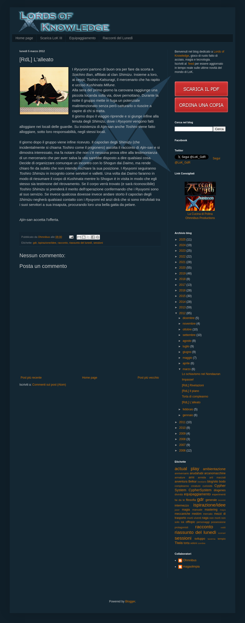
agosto (187, 341)
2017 (183, 285)
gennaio (188, 415)
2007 (183, 445)
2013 (183, 307)
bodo (222, 481)
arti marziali (217, 477)
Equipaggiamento (82, 38)
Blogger (130, 601)
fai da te (180, 499)
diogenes (220, 490)
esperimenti (219, 494)
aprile (187, 363)
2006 (183, 450)
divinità (179, 494)
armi (191, 477)
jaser (177, 509)
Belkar (192, 481)
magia (186, 509)
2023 (183, 250)
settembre (189, 335)
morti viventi (194, 517)
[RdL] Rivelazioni (193, 385)
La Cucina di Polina (200, 214)
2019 (183, 273)
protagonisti (181, 527)
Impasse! (188, 379)
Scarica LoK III (51, 38)
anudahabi (196, 473)
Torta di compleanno (195, 396)
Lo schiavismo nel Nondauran (201, 374)
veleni (193, 543)
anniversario (182, 473)
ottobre (188, 329)
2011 (183, 422)
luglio (186, 346)
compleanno (182, 485)
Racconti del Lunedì (118, 38)
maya (223, 509)
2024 (183, 245)
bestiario (202, 481)
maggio (188, 357)
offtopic (190, 522)
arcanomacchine (215, 473)
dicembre (189, 318)
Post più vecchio (148, 377)
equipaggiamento (197, 494)
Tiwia (179, 543)
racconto (63, 242)
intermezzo (182, 505)
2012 (183, 313)
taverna (211, 538)
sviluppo (200, 538)
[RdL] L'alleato (191, 402)
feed (191, 63)
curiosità (207, 485)
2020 (183, 267)
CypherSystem (199, 490)
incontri (222, 500)
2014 (183, 302)
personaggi (203, 522)
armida (202, 477)
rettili (223, 527)
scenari (222, 533)
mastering (211, 509)
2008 (183, 439)
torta (186, 543)
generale (211, 500)
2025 (183, 239)
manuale (197, 509)
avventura (181, 481)
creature (196, 485)
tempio (222, 538)
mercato (207, 513)
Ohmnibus (189, 560)
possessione (218, 522)
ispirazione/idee (47, 242)
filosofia (191, 500)
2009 (183, 433)
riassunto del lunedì (80, 242)
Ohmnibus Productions (200, 218)
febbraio (188, 409)
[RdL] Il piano (190, 391)
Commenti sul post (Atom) (49, 384)
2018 (183, 279)
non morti (214, 517)
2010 (183, 427)
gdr (35, 242)
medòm (197, 513)
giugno (187, 352)
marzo (187, 369)
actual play (187, 468)
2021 (183, 262)
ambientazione (214, 469)
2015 (183, 296)
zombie (201, 543)
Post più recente (31, 377)
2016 (183, 290)
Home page (24, 38)
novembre (189, 323)
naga (205, 518)
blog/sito (212, 481)
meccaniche (182, 513)
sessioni (98, 242)
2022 (183, 256)
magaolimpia (191, 566)
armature (180, 477)
